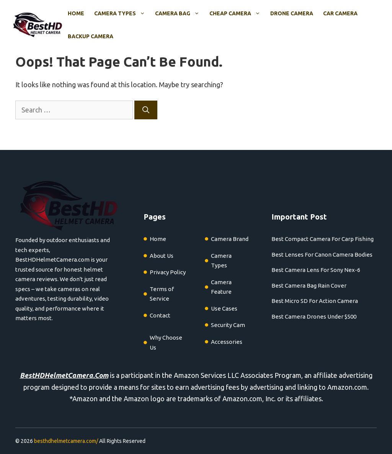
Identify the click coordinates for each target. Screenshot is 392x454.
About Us (161, 255)
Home (76, 13)
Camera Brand (229, 239)
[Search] (145, 110)
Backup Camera (90, 36)
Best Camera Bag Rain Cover (308, 285)
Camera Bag (179, 13)
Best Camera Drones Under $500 (313, 316)
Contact (160, 315)
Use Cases (224, 308)
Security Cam (228, 325)
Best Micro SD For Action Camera (314, 301)
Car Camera (340, 13)
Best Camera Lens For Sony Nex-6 (315, 270)
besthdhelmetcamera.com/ (66, 441)
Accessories (226, 341)
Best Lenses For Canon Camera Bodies (321, 254)
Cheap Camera (237, 13)
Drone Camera (291, 13)
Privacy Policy (168, 272)
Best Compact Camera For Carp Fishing (322, 239)
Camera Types (122, 13)
